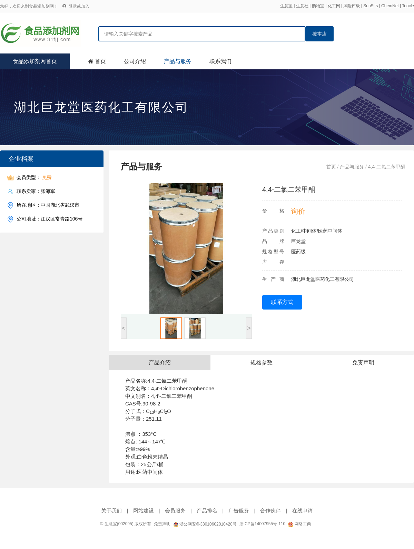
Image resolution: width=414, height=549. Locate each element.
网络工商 (299, 523)
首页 (100, 61)
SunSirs (370, 5)
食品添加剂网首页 (35, 61)
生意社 (302, 5)
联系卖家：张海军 (36, 191)
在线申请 (302, 510)
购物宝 (318, 5)
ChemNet (390, 5)
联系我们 (220, 61)
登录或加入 (79, 6)
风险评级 (351, 5)
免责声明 (162, 523)
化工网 (334, 5)
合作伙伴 (270, 510)
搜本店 (319, 34)
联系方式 (282, 302)
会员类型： (34, 177)
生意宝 (286, 5)
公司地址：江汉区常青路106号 (49, 219)
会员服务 (175, 510)
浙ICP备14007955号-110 (262, 523)
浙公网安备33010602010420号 (205, 524)
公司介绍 (135, 61)
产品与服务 (177, 61)
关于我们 (111, 510)
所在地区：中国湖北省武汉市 (48, 205)
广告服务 (238, 510)
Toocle (408, 5)
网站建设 (143, 510)
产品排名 (207, 510)
